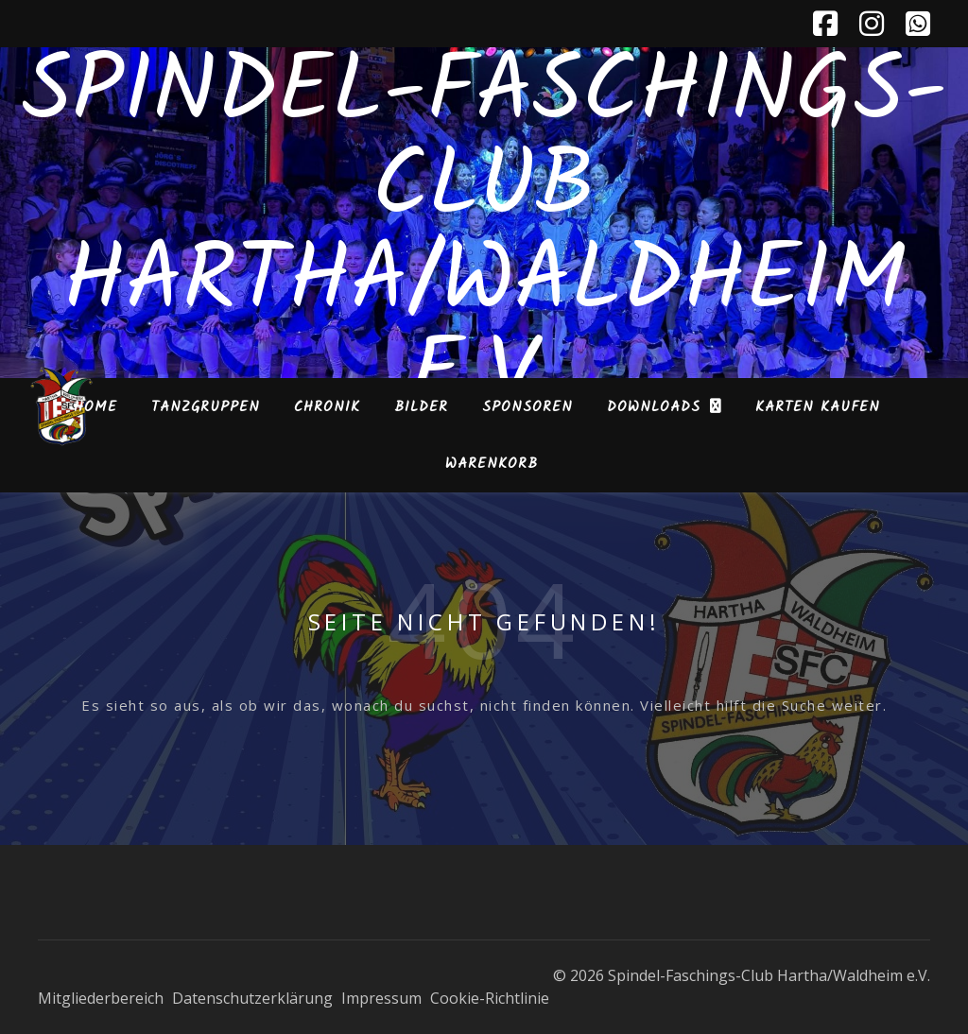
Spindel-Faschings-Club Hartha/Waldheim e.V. (484, 236)
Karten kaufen (817, 407)
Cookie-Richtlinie (489, 998)
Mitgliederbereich (101, 998)
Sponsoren (527, 407)
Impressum (381, 998)
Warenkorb (491, 464)
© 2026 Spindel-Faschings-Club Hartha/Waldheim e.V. (741, 975)
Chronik (327, 407)
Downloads (653, 407)
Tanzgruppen (205, 407)
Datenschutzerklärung (252, 998)
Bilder (421, 407)
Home (95, 407)
